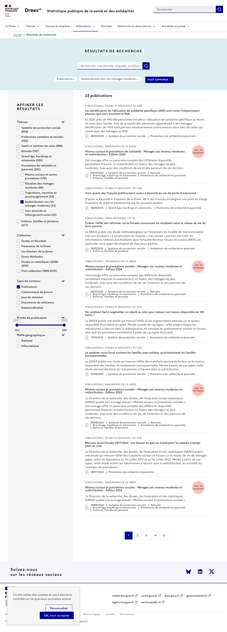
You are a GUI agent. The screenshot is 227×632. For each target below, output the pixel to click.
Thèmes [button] (22, 122)
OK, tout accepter (56, 615)
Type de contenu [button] (28, 281)
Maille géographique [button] (31, 335)
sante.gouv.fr (149, 596)
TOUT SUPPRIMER (158, 79)
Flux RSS (110, 614)
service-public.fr (151, 602)
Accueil (17, 35)
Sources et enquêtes (57, 26)
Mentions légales (91, 614)
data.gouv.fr (171, 596)
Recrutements (127, 614)
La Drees (10, 26)
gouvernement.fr (197, 596)
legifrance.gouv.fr (123, 602)
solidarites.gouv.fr (123, 596)
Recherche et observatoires (134, 26)
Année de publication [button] (32, 318)
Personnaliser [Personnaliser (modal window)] (59, 608)
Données (106, 26)
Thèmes (30, 26)
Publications (83, 26)
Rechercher (219, 9)
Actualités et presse (174, 26)
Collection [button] (24, 235)
